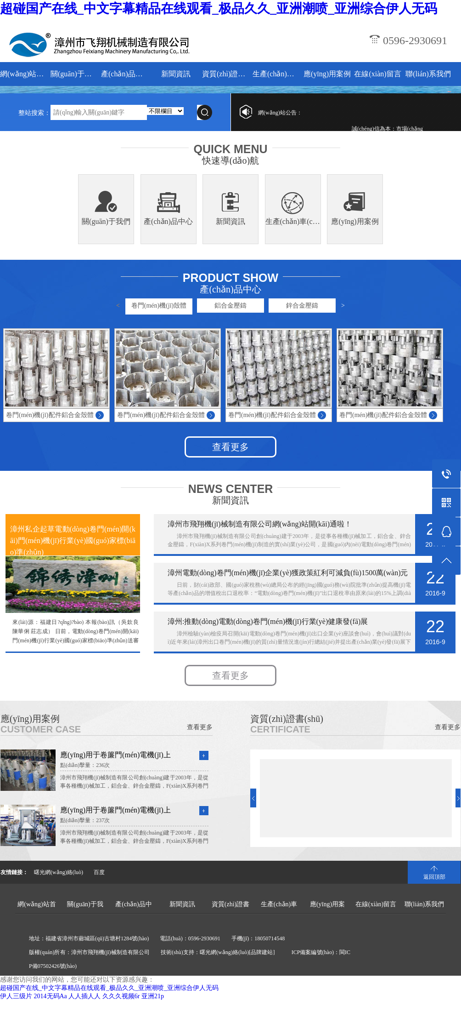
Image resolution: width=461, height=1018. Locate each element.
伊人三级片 (16, 996)
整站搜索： (34, 112)
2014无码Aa (50, 996)
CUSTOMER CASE (40, 729)
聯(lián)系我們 (428, 74)
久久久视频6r (121, 996)
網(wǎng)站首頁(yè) (24, 74)
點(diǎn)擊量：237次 (85, 820)
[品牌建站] (262, 952)
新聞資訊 (176, 74)
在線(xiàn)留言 (377, 74)
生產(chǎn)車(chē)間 (277, 74)
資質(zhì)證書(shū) (226, 74)
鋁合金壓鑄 (230, 305)
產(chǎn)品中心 (125, 74)
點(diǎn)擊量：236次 (85, 765)
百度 (99, 872)
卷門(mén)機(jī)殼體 (159, 305)
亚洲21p (152, 996)
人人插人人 (84, 996)
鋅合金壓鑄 (302, 305)
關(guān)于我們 (75, 74)
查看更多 (230, 447)
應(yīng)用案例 (327, 74)
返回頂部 (434, 877)
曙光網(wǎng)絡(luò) (58, 872)
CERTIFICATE (280, 729)
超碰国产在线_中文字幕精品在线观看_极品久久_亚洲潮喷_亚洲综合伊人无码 (218, 8)
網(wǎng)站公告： (280, 112)
